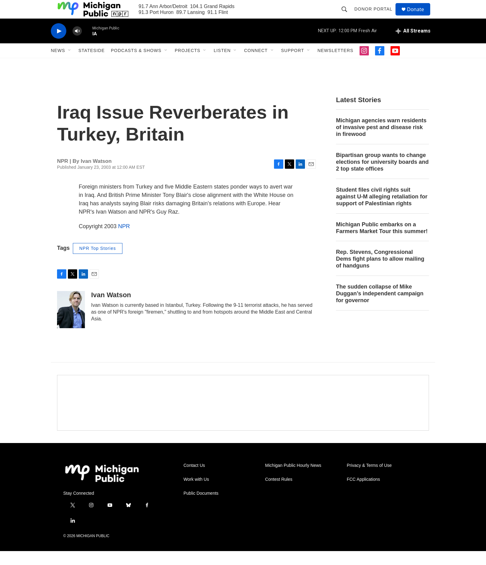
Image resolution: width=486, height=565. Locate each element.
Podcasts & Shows (136, 64)
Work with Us (196, 493)
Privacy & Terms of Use (369, 479)
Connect (255, 64)
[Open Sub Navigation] (69, 64)
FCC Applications (363, 493)
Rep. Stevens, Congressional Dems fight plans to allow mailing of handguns (380, 273)
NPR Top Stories (97, 262)
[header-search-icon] (347, 16)
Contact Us (194, 479)
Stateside (91, 64)
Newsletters (335, 64)
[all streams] (413, 45)
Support (292, 64)
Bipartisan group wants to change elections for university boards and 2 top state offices (382, 176)
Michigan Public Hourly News (293, 479)
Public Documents (201, 507)
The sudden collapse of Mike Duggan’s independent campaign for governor (379, 307)
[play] (59, 45)
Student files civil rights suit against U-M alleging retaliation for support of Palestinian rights (381, 210)
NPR (124, 240)
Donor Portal (376, 16)
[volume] (77, 45)
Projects (188, 64)
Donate (419, 16)
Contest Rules (278, 493)
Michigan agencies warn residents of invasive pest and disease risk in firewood (381, 141)
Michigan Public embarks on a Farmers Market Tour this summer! (382, 241)
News (58, 64)
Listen (222, 64)
